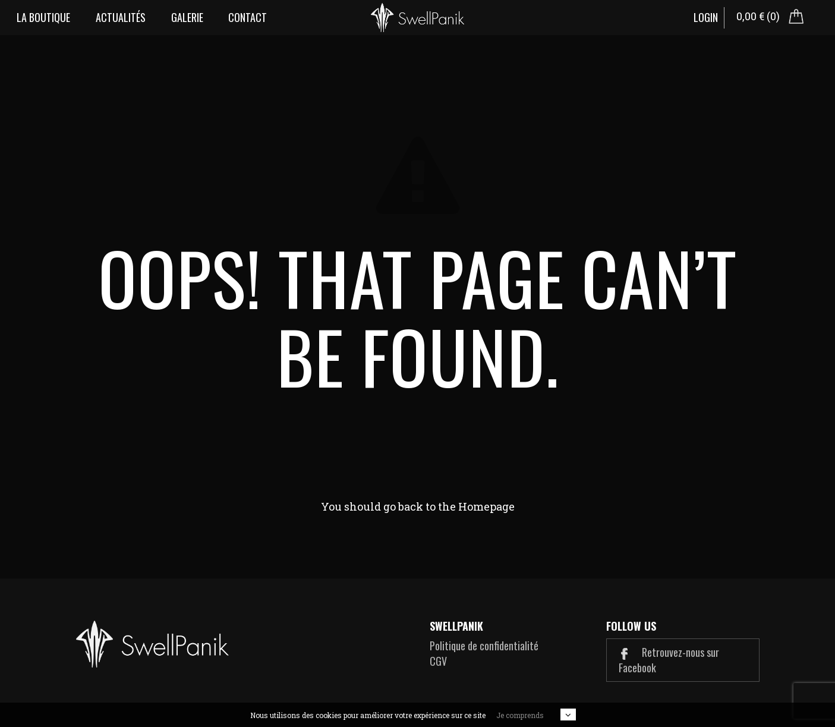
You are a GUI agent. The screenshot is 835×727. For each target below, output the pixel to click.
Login (706, 17)
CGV (438, 661)
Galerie (187, 17)
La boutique (43, 17)
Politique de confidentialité (484, 645)
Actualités (121, 17)
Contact (247, 17)
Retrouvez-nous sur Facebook (669, 659)
